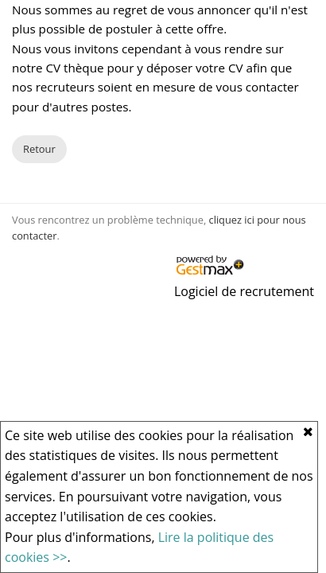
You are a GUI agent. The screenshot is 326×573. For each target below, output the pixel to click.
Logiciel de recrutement (244, 291)
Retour (39, 149)
